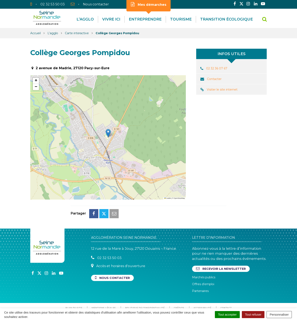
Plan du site (73, 289)
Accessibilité (202, 289)
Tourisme (181, 19)
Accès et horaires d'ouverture (118, 247)
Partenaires (200, 272)
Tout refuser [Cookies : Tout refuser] (253, 314)
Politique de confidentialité (144, 289)
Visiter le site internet (222, 89)
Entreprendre (145, 19)
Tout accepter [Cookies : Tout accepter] (227, 314)
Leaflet (167, 198)
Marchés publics (203, 259)
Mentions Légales (103, 289)
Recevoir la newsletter (221, 250)
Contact (226, 289)
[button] (108, 133)
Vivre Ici (111, 19)
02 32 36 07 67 (216, 68)
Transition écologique (226, 19)
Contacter (214, 79)
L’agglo (85, 19)
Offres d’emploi (203, 266)
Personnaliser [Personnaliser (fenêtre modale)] (279, 314)
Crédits (179, 289)
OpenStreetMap (179, 198)
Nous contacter (112, 259)
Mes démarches (148, 4)
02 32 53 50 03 (106, 239)
